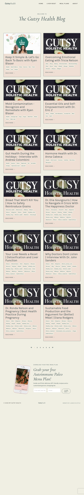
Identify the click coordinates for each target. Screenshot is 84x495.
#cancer (8, 267)
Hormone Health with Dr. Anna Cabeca (61, 182)
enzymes (13, 204)
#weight (59, 81)
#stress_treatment (62, 280)
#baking (26, 265)
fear (30, 76)
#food (51, 78)
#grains (19, 267)
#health (7, 76)
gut (28, 204)
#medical (56, 277)
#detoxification (14, 338)
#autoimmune (19, 265)
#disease (48, 272)
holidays (8, 207)
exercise (25, 76)
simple (16, 78)
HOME (41, 3)
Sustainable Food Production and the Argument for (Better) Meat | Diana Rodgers (61, 395)
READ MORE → (10, 82)
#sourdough (33, 270)
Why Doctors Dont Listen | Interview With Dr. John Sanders (61, 322)
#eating (56, 76)
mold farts (30, 139)
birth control (54, 190)
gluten (18, 204)
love (12, 78)
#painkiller (71, 78)
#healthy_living (9, 270)
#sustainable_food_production (63, 420)
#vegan (74, 420)
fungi (20, 139)
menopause (48, 193)
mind (73, 134)
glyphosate (23, 204)
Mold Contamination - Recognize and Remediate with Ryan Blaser (21, 126)
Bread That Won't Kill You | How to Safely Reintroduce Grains (21, 251)
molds (35, 139)
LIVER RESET (51, 3)
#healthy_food (31, 267)
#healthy (70, 272)
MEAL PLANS (64, 3)
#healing (60, 272)
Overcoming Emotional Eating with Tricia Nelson (57, 65)
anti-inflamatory (59, 134)
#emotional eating (73, 76)
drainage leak (14, 139)
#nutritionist (49, 280)
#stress (55, 280)
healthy (7, 78)
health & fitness (72, 280)
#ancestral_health (10, 265)
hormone (60, 190)
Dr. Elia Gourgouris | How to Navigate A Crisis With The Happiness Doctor (61, 254)
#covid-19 (61, 270)
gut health (33, 204)
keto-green (72, 190)
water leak (12, 141)
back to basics (14, 76)
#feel (47, 78)
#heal (55, 78)
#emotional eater (63, 76)
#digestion (13, 267)
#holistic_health (18, 270)
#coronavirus (54, 270)
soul (47, 137)
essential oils (67, 134)
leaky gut (23, 207)
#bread (31, 265)
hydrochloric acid (16, 207)
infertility (66, 190)
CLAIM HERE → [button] (66, 480)
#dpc (53, 335)
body (20, 76)
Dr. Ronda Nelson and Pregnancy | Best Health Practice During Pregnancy (21, 392)
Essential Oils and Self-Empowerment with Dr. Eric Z (59, 123)
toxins (7, 141)
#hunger (65, 78)
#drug (51, 76)
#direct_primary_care (67, 333)
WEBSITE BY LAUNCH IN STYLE (70, 492)
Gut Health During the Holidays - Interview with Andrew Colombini (19, 189)
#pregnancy (28, 413)
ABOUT (75, 3)
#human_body (49, 277)
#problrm (48, 81)
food (33, 76)
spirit (50, 137)
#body (47, 134)
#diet (47, 76)
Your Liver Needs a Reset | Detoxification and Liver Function (21, 324)
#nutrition (26, 270)
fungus (24, 139)
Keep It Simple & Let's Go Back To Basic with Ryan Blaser (21, 65)
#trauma (54, 81)
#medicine (62, 277)
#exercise (54, 272)
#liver (33, 343)
